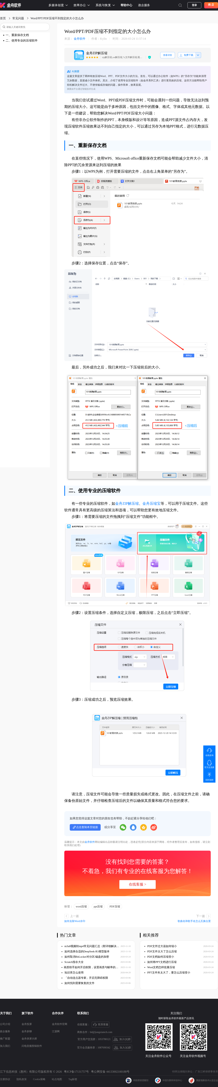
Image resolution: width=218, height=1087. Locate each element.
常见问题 (18, 18)
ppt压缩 (98, 906)
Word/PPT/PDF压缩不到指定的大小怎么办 (57, 18)
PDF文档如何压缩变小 (159, 956)
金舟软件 (74, 38)
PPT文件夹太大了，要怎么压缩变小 (167, 972)
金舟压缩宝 (151, 503)
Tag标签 (72, 1079)
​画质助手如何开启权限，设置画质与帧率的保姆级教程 (91, 967)
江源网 (56, 1031)
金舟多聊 (27, 1031)
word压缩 (81, 906)
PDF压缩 (115, 906)
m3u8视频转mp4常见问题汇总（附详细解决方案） (91, 946)
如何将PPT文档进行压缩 (160, 962)
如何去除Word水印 (74, 921)
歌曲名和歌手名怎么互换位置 (194, 921)
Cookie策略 (39, 1079)
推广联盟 (5, 1038)
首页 (3, 18)
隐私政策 (22, 1079)
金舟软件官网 (59, 1024)
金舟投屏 (27, 1024)
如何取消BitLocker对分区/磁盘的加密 (85, 956)
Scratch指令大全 (73, 962)
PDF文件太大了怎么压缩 (160, 951)
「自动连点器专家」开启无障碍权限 (85, 977)
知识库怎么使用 (73, 972)
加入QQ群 (122, 1039)
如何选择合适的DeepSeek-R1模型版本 (86, 951)
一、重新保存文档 (17, 35)
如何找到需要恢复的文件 (78, 983)
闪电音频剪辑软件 (32, 1046)
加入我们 (5, 1046)
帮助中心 (126, 5)
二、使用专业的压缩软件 (22, 40)
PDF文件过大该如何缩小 (160, 946)
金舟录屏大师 (29, 1038)
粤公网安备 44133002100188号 (110, 1071)
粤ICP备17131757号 (76, 1071)
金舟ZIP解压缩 (127, 503)
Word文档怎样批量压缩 (159, 967)
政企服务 (144, 5)
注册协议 (5, 1079)
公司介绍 (5, 1024)
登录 (194, 5)
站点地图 (57, 1079)
